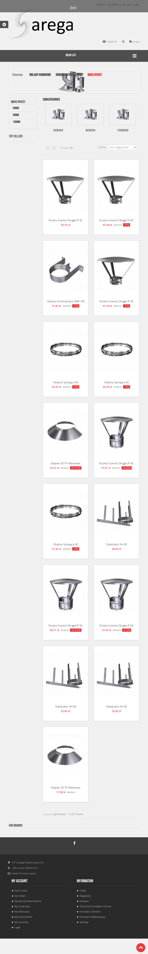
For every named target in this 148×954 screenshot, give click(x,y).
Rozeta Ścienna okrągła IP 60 (65, 220)
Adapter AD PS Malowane (65, 463)
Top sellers (16, 136)
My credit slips (22, 906)
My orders (20, 895)
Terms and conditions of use (95, 906)
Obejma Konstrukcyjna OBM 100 (65, 301)
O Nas (83, 890)
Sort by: (102, 147)
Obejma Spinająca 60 (65, 382)
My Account (20, 890)
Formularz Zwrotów (90, 911)
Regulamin (85, 895)
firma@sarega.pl (27, 873)
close (73, 7)
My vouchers (21, 922)
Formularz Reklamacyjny (92, 916)
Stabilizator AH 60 (116, 544)
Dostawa (84, 901)
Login (17, 927)
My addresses (21, 911)
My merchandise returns (27, 901)
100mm (16, 122)
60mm (16, 108)
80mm (16, 115)
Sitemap (84, 922)
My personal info (23, 916)
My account (20, 881)
